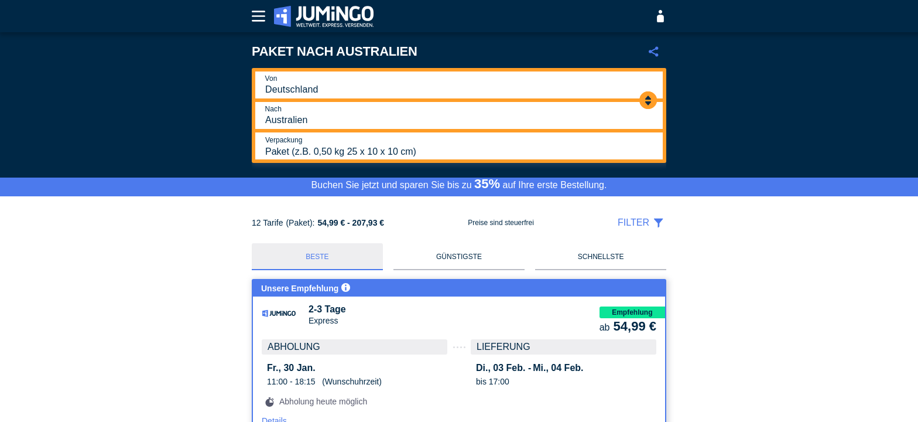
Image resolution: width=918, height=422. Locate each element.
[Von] (458, 85)
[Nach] (458, 115)
